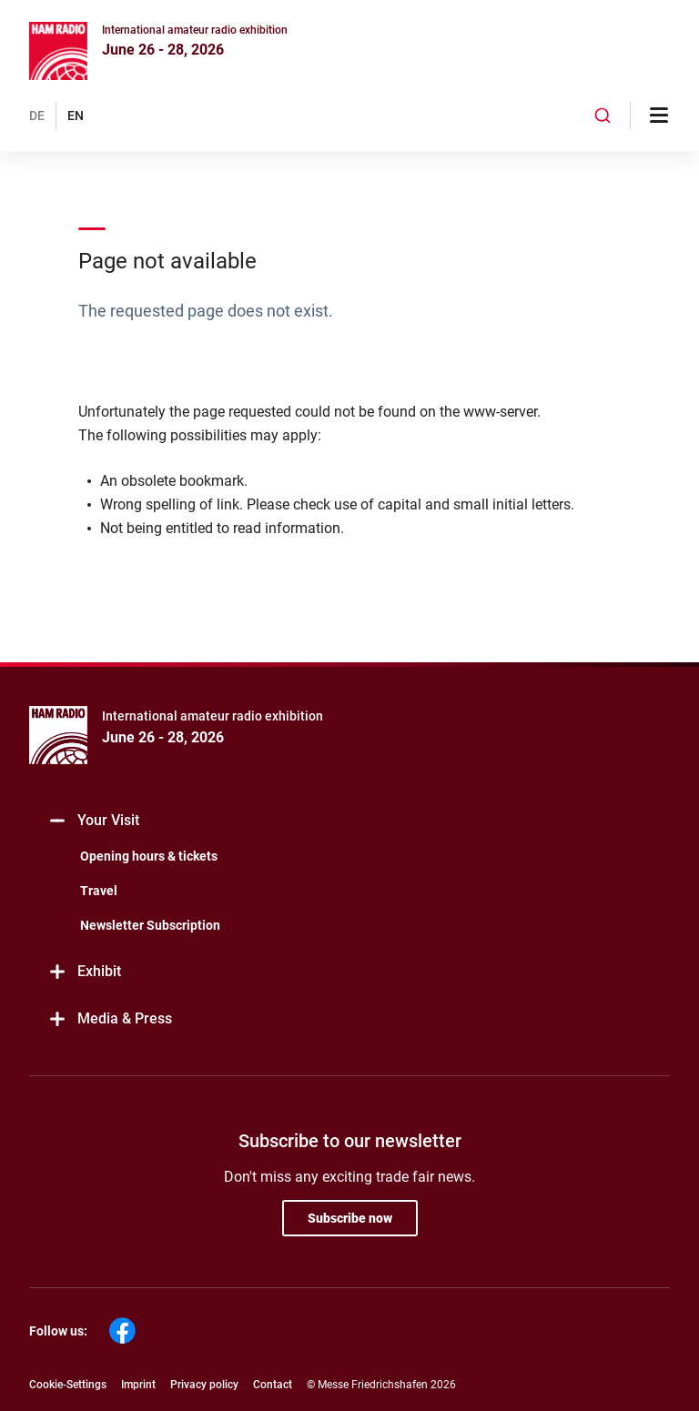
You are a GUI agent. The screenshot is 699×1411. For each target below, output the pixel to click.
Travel (98, 890)
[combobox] (602, 115)
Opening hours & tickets (149, 856)
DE (37, 115)
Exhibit (84, 972)
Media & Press (109, 1019)
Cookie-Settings (67, 1384)
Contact (272, 1384)
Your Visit (93, 821)
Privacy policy (204, 1384)
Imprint (138, 1384)
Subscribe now (350, 1218)
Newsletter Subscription (150, 925)
